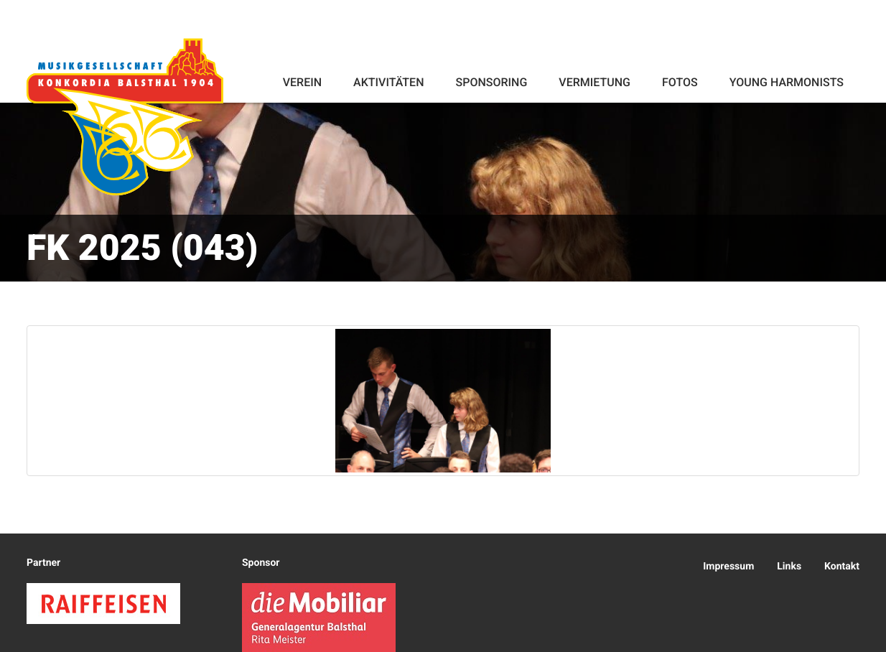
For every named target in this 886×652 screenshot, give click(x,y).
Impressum (728, 566)
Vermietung (594, 82)
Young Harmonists (786, 82)
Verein (302, 82)
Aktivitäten (388, 82)
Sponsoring (491, 82)
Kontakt (841, 566)
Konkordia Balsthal (125, 116)
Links (789, 566)
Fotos (680, 82)
